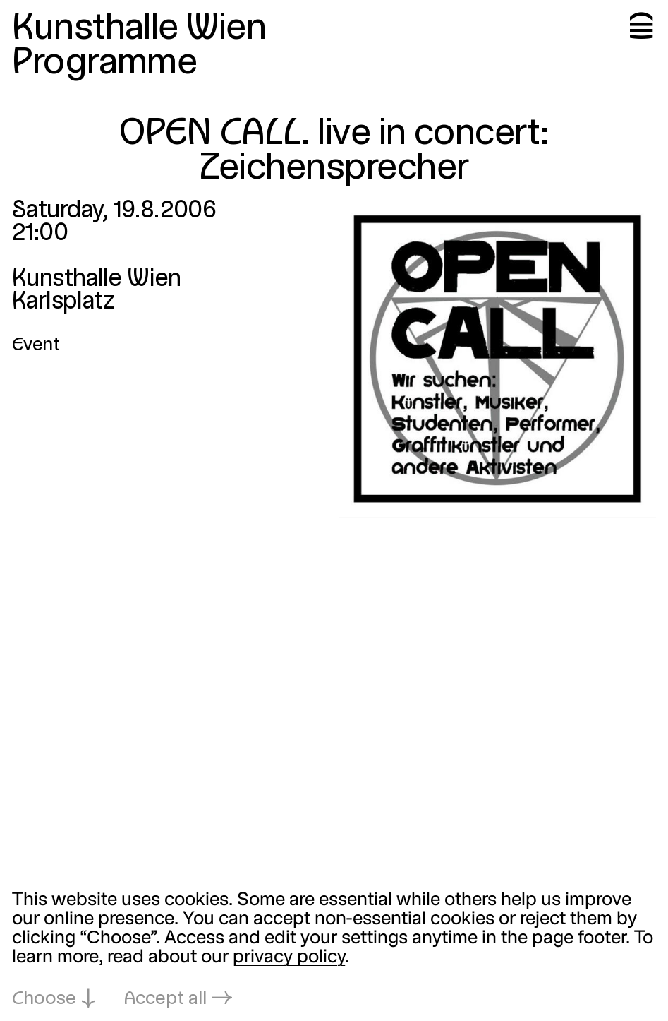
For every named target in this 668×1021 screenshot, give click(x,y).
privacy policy (289, 957)
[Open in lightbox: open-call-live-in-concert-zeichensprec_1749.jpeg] (497, 359)
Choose (44, 999)
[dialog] (334, 949)
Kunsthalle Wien (139, 29)
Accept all (165, 999)
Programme (104, 63)
